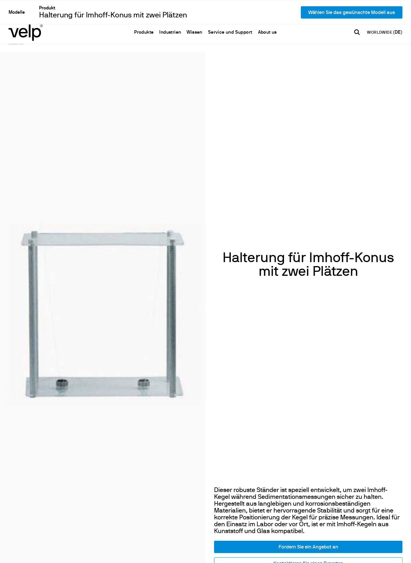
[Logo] (26, 11)
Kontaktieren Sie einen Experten (308, 481)
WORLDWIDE (380, 12)
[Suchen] (357, 12)
